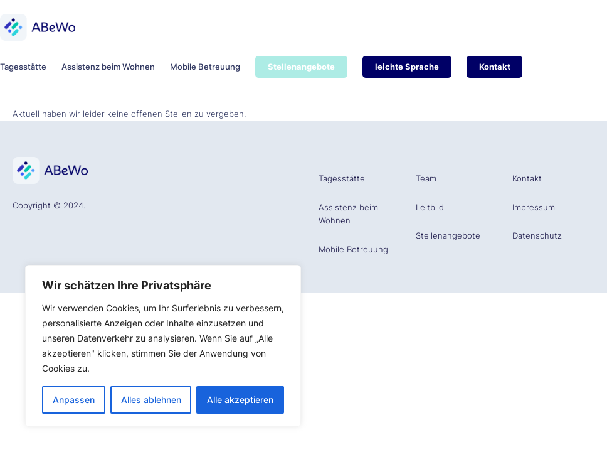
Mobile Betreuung (353, 249)
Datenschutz (537, 235)
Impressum (533, 207)
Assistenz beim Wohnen (348, 214)
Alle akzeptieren (240, 399)
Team (426, 178)
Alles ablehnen (151, 399)
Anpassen (74, 399)
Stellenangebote (448, 235)
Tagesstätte (342, 178)
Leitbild (430, 207)
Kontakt (527, 178)
